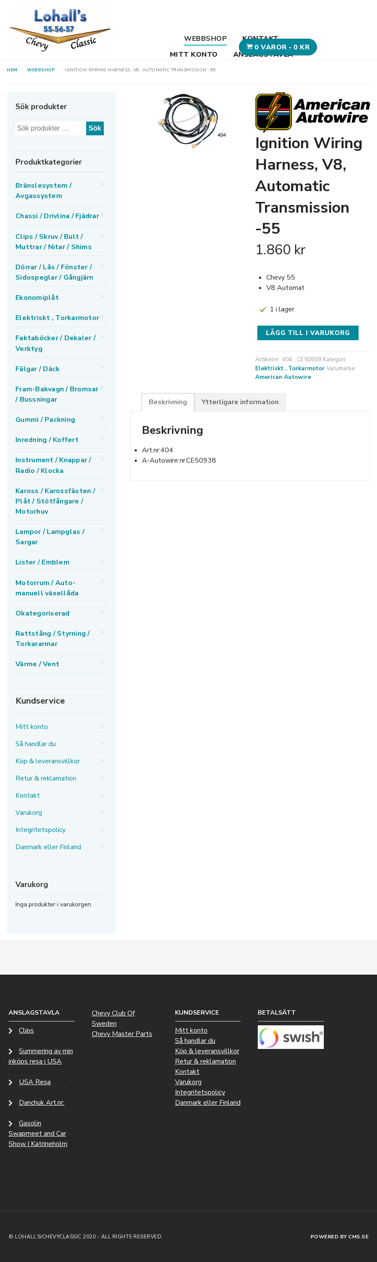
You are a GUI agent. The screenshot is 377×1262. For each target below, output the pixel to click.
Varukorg (28, 812)
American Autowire (283, 377)
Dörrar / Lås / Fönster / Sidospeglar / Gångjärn (54, 272)
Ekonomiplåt (37, 297)
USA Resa (35, 1082)
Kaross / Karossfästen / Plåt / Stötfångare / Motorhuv (55, 501)
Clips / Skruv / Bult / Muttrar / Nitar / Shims (53, 242)
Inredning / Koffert (46, 440)
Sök (95, 128)
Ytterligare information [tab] (240, 402)
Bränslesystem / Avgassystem (43, 191)
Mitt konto (194, 54)
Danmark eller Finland (48, 847)
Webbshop (205, 38)
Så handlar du (35, 744)
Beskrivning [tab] (168, 402)
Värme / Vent (37, 664)
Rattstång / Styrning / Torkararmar (52, 639)
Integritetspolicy (40, 830)
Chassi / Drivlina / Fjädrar (57, 216)
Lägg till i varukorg (308, 333)
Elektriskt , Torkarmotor (290, 368)
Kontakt (260, 38)
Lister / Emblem (42, 562)
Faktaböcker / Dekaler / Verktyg (55, 343)
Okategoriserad (42, 613)
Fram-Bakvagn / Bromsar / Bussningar (57, 394)
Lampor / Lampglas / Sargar (49, 537)
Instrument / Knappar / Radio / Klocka (53, 465)
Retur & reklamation (45, 778)
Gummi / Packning (45, 419)
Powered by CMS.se (340, 1236)
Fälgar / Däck (37, 369)
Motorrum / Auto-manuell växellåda (46, 588)
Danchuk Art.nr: (41, 1102)
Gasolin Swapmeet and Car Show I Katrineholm (38, 1134)
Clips (26, 1030)
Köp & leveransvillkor (47, 761)
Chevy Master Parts (122, 1034)
